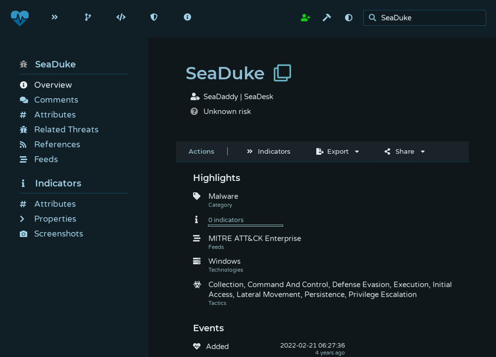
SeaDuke (48, 64)
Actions (201, 151)
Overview (46, 85)
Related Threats (59, 129)
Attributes (48, 115)
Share (399, 151)
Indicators (50, 183)
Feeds (39, 159)
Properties (48, 219)
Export (332, 151)
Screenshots (51, 234)
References (50, 144)
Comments (49, 100)
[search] (427, 18)
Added (217, 346)
